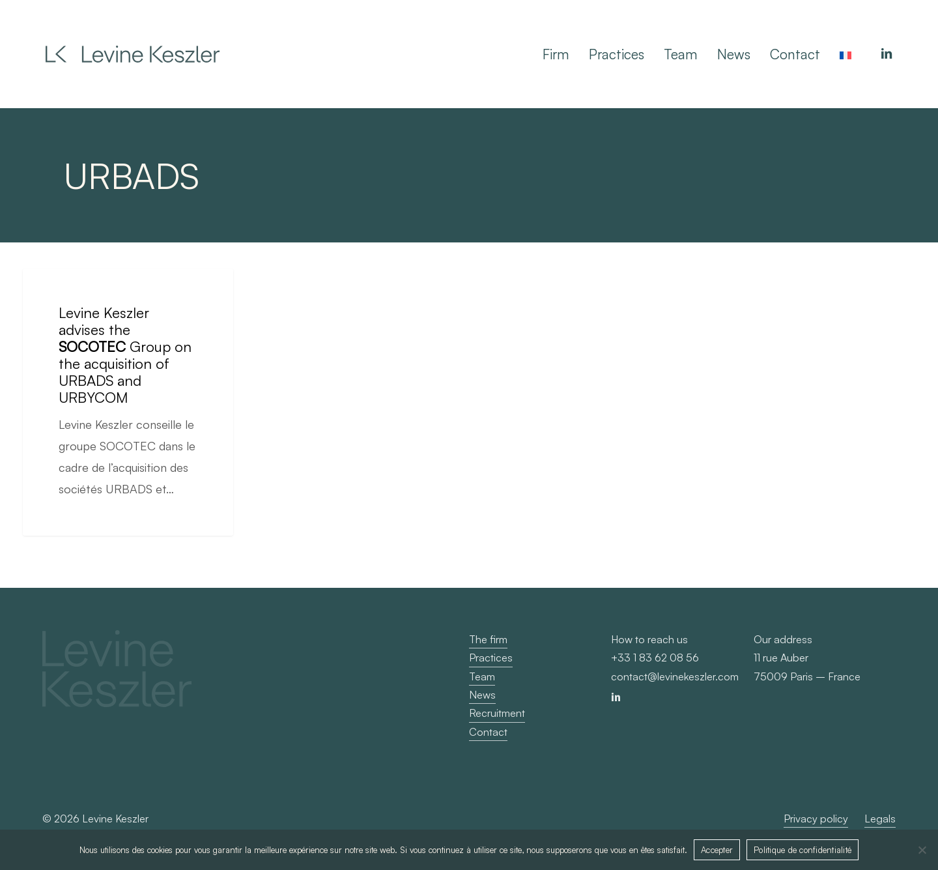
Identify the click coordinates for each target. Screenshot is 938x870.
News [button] (482, 694)
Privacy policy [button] (816, 818)
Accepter (717, 850)
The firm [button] (488, 639)
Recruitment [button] (497, 712)
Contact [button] (488, 731)
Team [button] (482, 676)
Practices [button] (491, 657)
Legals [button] (880, 818)
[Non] (921, 849)
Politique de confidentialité (802, 850)
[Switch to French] (845, 54)
